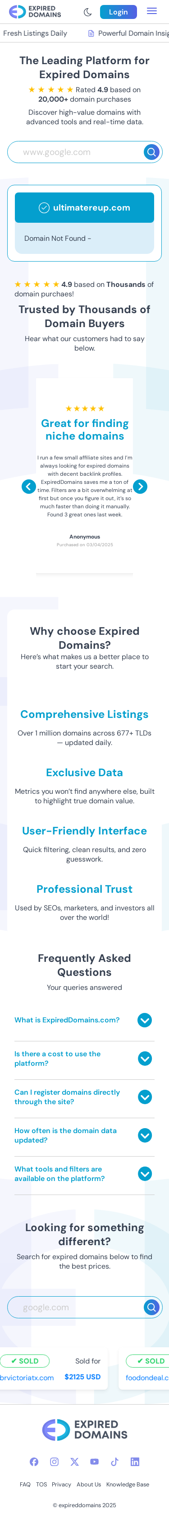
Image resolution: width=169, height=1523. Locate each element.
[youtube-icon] (94, 1461)
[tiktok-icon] (114, 1461)
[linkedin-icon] (135, 1461)
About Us (89, 1484)
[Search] (152, 152)
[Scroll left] (29, 486)
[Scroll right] (140, 486)
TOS (41, 1484)
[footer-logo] (84, 1431)
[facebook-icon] (34, 1461)
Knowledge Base (127, 1484)
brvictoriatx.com (28, 1377)
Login (118, 12)
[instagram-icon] (54, 1461)
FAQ (25, 1484)
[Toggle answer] (144, 1020)
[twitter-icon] (74, 1461)
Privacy (61, 1484)
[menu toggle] (152, 12)
